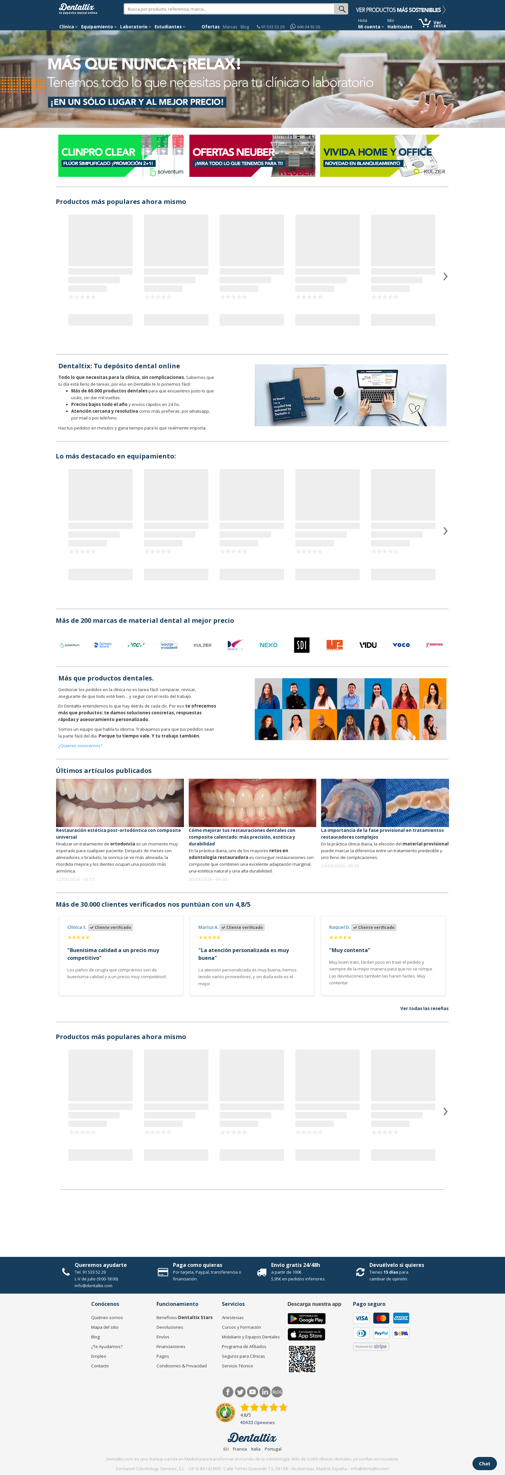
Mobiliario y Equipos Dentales (251, 1337)
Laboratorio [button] (135, 27)
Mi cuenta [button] (371, 27)
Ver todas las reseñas (424, 1008)
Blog (245, 27)
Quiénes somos (107, 1317)
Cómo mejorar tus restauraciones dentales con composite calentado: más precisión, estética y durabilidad (242, 837)
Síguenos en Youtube (252, 1392)
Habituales (399, 27)
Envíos (163, 1337)
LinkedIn (265, 1392)
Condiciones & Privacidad (182, 1366)
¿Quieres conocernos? (80, 745)
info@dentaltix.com (93, 1285)
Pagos (163, 1356)
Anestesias (233, 1317)
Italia (256, 1449)
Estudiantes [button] (170, 27)
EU (226, 1449)
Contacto (100, 1366)
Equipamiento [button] (99, 27)
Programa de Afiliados (244, 1346)
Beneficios (185, 1317)
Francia (240, 1449)
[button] (68, 27)
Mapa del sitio (105, 1327)
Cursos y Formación (241, 1327)
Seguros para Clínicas (243, 1356)
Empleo (98, 1356)
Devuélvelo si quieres (396, 1264)
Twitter (240, 1392)
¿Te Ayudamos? (106, 1346)
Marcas (230, 27)
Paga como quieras (197, 1264)
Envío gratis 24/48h (295, 1264)
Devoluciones (170, 1327)
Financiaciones (171, 1346)
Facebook (228, 1392)
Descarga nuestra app (314, 1304)
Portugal (273, 1449)
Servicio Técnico (237, 1366)
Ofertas (211, 27)
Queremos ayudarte (101, 1264)
